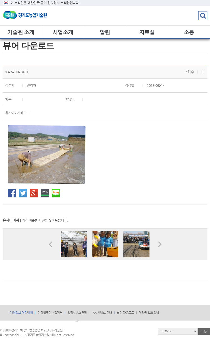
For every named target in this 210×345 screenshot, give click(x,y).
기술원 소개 (20, 32)
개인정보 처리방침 (21, 312)
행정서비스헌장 (77, 312)
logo (33, 15)
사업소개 (63, 32)
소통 (189, 32)
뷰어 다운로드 (125, 312)
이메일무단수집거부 (50, 312)
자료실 (147, 32)
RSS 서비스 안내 (102, 312)
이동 (204, 331)
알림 (105, 32)
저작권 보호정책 (149, 312)
